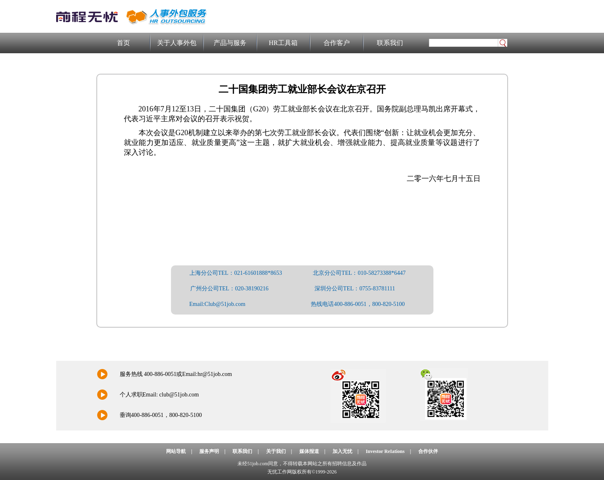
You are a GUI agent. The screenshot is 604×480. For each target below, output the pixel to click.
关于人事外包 (176, 42)
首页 (123, 42)
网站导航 (176, 451)
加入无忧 (342, 451)
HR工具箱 (283, 42)
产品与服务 (230, 42)
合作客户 (337, 42)
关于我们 (276, 451)
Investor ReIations (385, 451)
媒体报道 (309, 451)
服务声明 (209, 451)
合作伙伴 (428, 451)
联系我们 (390, 42)
